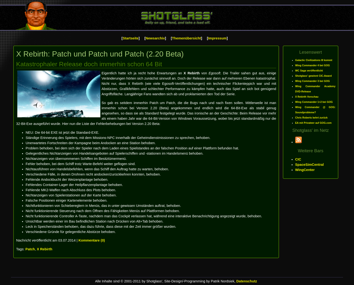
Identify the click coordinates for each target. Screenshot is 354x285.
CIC (298, 159)
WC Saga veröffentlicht (309, 70)
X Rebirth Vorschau (306, 96)
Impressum (217, 38)
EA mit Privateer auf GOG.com (313, 122)
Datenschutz (246, 281)
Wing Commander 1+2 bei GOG (314, 101)
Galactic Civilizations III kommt (313, 60)
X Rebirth (44, 249)
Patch (30, 249)
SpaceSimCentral (309, 164)
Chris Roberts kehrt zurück (311, 117)
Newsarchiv (155, 38)
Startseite (131, 38)
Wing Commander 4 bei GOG (312, 65)
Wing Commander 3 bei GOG (312, 81)
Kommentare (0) (92, 240)
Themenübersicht (186, 38)
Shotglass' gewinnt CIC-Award (313, 75)
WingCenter (305, 170)
